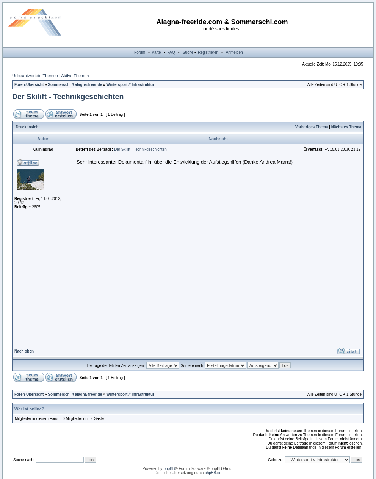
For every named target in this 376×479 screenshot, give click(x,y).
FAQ (171, 52)
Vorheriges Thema (311, 127)
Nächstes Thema (346, 127)
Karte (156, 52)
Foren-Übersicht (29, 85)
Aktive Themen (75, 75)
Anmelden (234, 52)
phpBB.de (213, 473)
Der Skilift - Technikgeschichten (68, 96)
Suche (188, 52)
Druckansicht (28, 127)
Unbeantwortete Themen (35, 75)
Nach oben (24, 351)
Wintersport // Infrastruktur (130, 85)
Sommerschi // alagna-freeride (75, 85)
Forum (139, 52)
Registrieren (208, 52)
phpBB (169, 469)
